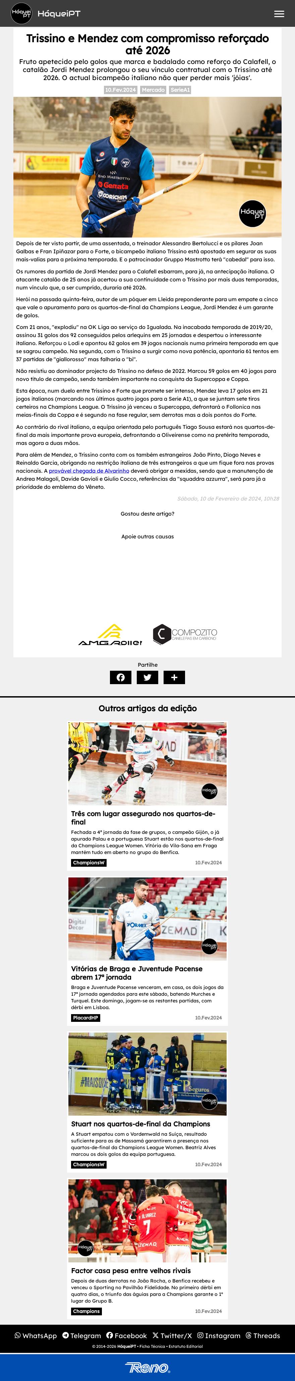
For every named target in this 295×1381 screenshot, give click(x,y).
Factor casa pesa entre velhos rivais (131, 1270)
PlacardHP (85, 1018)
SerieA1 (180, 89)
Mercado (153, 89)
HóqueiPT (126, 1346)
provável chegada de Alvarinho (89, 470)
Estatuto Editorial (186, 1346)
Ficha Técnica (152, 1346)
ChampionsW (88, 863)
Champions (86, 1311)
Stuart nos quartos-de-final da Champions (140, 1124)
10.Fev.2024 (120, 89)
